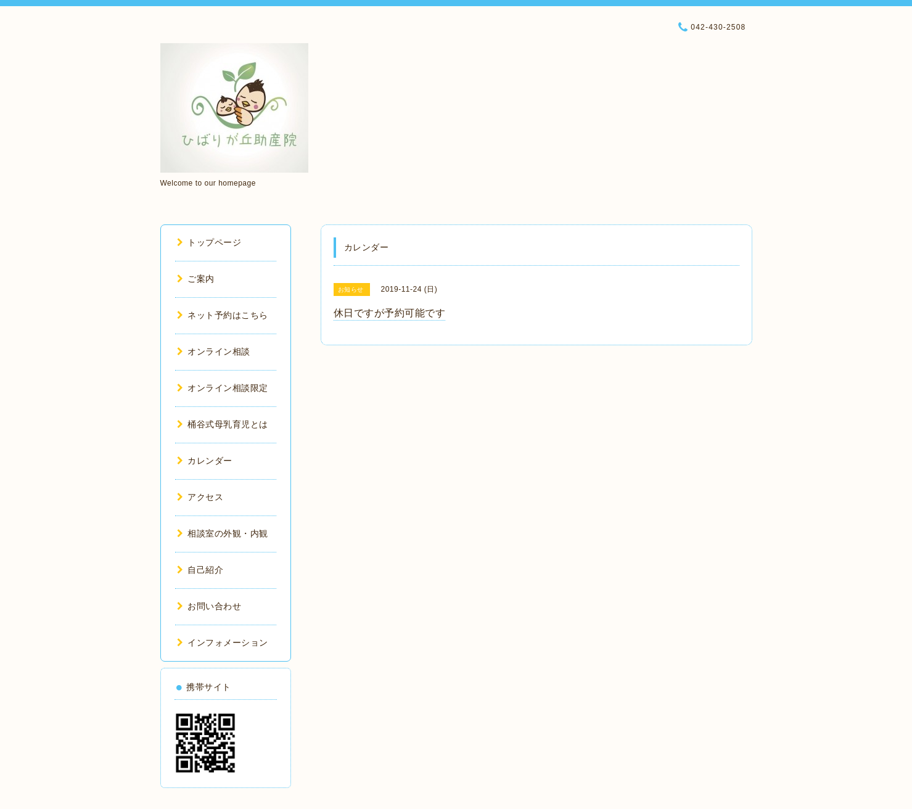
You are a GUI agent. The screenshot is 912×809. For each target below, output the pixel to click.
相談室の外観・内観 (222, 533)
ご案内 (196, 279)
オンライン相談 (213, 351)
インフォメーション (222, 642)
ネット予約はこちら (222, 315)
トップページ (209, 242)
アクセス (200, 497)
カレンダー (204, 461)
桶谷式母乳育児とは (222, 424)
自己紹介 (200, 570)
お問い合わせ (209, 606)
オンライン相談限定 (222, 388)
